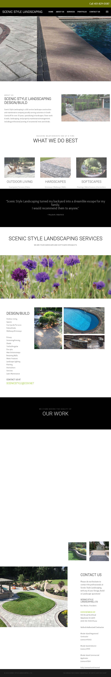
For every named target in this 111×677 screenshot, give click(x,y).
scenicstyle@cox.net (88, 612)
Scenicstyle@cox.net (20, 383)
